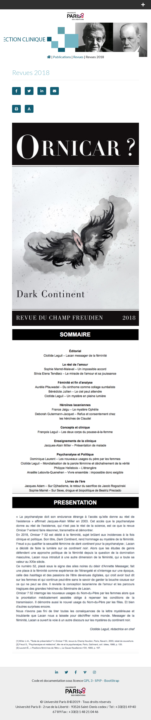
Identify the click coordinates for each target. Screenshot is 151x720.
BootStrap (111, 680)
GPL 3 (88, 680)
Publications (62, 57)
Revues (78, 57)
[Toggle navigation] (9, 4)
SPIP (98, 680)
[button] (16, 91)
